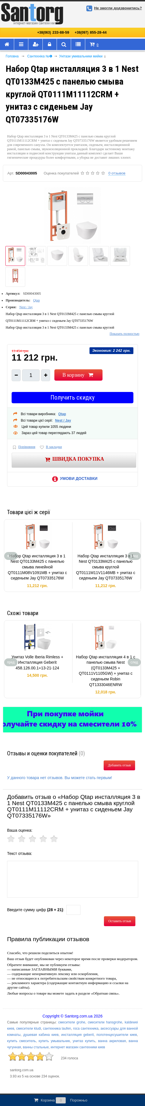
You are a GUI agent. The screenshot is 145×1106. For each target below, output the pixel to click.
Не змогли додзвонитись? (113, 8)
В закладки (50, 447)
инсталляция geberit (77, 1035)
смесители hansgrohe (105, 1022)
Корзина (60, 1100)
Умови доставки (73, 478)
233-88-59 (53, 32)
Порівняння (23, 447)
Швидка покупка (74, 459)
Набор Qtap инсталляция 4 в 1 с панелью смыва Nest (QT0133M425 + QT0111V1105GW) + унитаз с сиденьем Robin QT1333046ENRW (105, 671)
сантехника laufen (57, 1028)
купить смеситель (21, 1041)
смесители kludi (28, 1028)
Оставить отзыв (119, 921)
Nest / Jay (26, 307)
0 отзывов (116, 173)
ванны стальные (36, 1047)
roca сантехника (86, 1028)
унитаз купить (84, 1041)
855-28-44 (91, 32)
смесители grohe (71, 1022)
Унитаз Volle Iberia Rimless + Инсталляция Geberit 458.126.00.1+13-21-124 (37, 662)
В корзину (78, 375)
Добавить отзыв (119, 765)
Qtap (36, 300)
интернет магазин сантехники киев (78, 1047)
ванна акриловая (112, 1041)
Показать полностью (124, 334)
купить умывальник (54, 1041)
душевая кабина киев (41, 1035)
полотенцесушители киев (116, 1035)
